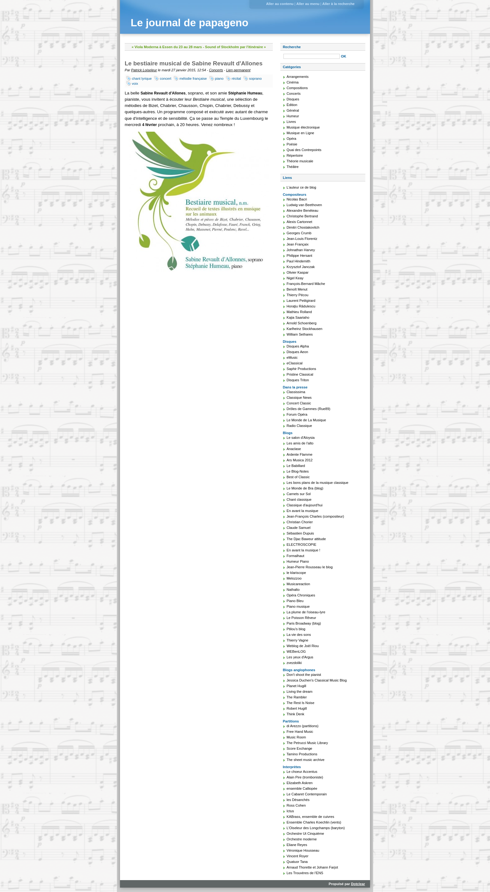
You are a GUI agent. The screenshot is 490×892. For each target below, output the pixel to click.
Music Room (296, 737)
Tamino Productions (302, 754)
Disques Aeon (297, 352)
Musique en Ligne (300, 133)
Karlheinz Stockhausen (304, 329)
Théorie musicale (300, 161)
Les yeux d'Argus (300, 657)
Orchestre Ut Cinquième (305, 833)
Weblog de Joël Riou (303, 646)
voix (135, 83)
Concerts (216, 70)
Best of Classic (298, 477)
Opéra (291, 138)
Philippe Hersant (299, 255)
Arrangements (297, 77)
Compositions (297, 88)
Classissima (296, 392)
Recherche (292, 47)
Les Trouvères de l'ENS (305, 873)
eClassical (294, 363)
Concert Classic (299, 403)
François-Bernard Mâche (306, 284)
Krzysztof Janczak (301, 267)
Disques (293, 99)
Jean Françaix (297, 244)
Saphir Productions (301, 369)
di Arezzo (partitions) (302, 726)
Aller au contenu (279, 4)
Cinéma (293, 82)
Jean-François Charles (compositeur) (315, 516)
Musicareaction (298, 584)
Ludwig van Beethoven (304, 205)
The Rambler (297, 697)
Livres (291, 122)
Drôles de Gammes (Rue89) (308, 409)
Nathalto (293, 589)
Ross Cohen (296, 805)
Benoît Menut (297, 289)
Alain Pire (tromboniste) (305, 777)
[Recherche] (311, 56)
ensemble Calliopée (302, 788)
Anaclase (294, 449)
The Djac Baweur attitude (306, 539)
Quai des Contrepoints (304, 150)
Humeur (293, 116)
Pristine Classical (300, 374)
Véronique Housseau (303, 850)
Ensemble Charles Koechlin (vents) (314, 822)
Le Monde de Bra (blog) (305, 488)
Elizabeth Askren (299, 783)
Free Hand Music (300, 731)
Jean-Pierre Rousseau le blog (309, 567)
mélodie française (193, 78)
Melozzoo (294, 578)
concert (165, 78)
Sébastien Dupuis (300, 533)
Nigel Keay (295, 278)
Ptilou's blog (296, 629)
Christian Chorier (300, 522)
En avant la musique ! (303, 550)
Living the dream (299, 691)
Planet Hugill (296, 686)
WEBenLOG (296, 651)
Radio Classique (299, 426)
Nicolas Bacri (297, 199)
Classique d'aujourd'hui (304, 505)
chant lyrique (142, 78)
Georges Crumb (299, 233)
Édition (292, 105)
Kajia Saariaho (298, 317)
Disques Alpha (298, 346)
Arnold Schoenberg (302, 323)
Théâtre (293, 167)
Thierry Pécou (297, 295)
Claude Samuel (299, 528)
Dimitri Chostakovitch (303, 227)
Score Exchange (299, 748)
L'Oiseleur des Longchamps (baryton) (316, 828)
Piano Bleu (295, 601)
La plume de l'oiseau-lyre (306, 612)
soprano (255, 78)
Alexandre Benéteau (302, 210)
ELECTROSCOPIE (301, 544)
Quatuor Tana (297, 862)
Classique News (299, 397)
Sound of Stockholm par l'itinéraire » (235, 47)
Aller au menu (307, 4)
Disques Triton (298, 380)
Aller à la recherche (338, 4)
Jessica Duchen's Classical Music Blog (317, 680)
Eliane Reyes (297, 845)
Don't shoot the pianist (304, 675)
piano (219, 78)
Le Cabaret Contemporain (307, 794)
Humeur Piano (298, 561)
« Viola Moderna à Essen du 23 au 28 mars (167, 47)
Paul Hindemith (298, 261)
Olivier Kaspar (297, 272)
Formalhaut (295, 556)
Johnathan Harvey (301, 250)
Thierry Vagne (297, 640)
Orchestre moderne (302, 839)
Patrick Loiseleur (144, 70)
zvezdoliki (294, 663)
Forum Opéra (297, 414)
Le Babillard (296, 466)
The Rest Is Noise (300, 703)
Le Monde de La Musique (306, 420)
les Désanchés (298, 800)
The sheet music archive (305, 760)
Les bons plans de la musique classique (317, 482)
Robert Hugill (297, 708)
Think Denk (295, 714)
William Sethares (300, 334)
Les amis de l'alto (300, 443)
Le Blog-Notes (298, 471)
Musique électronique (303, 127)
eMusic (292, 357)
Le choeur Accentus (302, 771)
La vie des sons (299, 634)
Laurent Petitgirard (301, 300)
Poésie (292, 144)
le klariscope (296, 573)
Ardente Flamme (299, 454)
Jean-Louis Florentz (302, 239)
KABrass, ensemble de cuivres (310, 817)
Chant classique (299, 499)
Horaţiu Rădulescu (301, 306)
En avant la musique (302, 511)
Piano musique (298, 606)
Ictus (290, 811)
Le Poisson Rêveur (301, 618)
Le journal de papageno (189, 22)
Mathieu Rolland (299, 312)
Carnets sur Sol (299, 494)
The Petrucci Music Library (307, 743)
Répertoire (295, 155)
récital (236, 78)
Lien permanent (238, 70)
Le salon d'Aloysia (301, 437)
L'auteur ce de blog (301, 187)
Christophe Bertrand (302, 216)
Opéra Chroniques (301, 595)
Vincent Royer (297, 856)
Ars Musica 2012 (299, 460)
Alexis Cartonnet (299, 222)
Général (293, 110)
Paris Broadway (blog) (304, 623)
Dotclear (358, 884)
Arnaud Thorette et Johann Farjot (312, 867)
